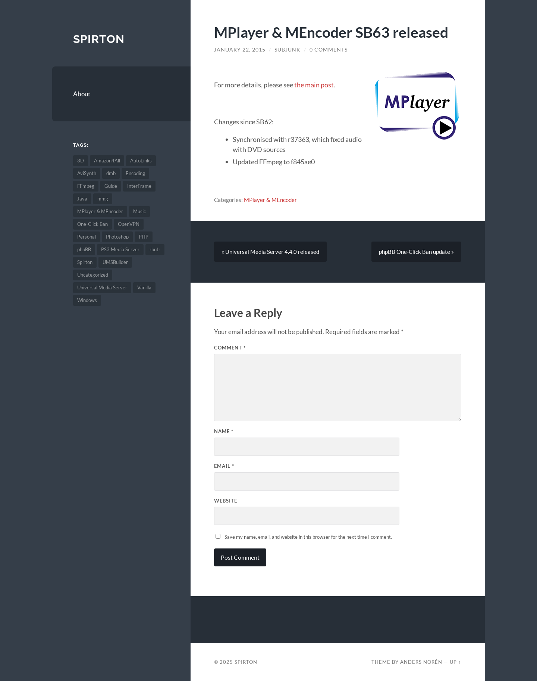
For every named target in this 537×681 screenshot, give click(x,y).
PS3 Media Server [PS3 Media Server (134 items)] (120, 249)
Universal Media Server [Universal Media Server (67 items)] (102, 287)
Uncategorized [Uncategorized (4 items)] (92, 275)
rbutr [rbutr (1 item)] (155, 249)
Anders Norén (421, 662)
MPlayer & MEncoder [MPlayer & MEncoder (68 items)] (100, 211)
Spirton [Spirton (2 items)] (84, 262)
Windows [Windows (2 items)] (87, 300)
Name (223, 431)
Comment (230, 348)
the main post (314, 85)
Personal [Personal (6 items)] (86, 237)
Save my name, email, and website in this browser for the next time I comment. (308, 537)
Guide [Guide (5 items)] (110, 186)
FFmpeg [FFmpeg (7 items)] (85, 186)
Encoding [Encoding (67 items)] (135, 173)
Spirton (99, 39)
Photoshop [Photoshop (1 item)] (117, 237)
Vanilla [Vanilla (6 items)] (144, 287)
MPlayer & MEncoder (270, 199)
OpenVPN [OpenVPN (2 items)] (128, 224)
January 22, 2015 (240, 50)
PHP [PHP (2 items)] (143, 237)
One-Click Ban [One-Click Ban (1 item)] (92, 224)
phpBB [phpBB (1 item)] (84, 249)
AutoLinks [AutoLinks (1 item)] (141, 161)
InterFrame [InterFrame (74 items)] (139, 186)
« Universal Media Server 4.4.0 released (270, 251)
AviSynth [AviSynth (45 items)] (86, 173)
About (81, 94)
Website (225, 501)
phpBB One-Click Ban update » (416, 251)
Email (224, 466)
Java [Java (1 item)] (82, 199)
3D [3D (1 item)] (80, 161)
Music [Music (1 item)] (139, 211)
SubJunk (287, 50)
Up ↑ (455, 662)
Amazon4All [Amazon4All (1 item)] (107, 161)
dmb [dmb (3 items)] (111, 173)
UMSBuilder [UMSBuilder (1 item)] (115, 262)
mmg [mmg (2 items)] (102, 199)
